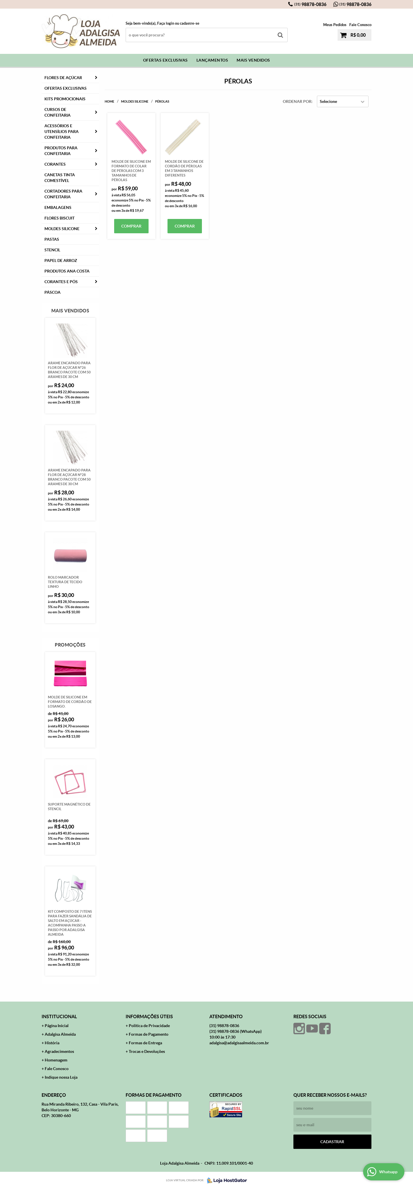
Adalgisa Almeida (60, 1034)
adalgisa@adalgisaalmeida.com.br (239, 1043)
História (52, 1043)
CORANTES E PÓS (61, 281)
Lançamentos (212, 60)
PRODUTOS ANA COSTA (66, 271)
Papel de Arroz (60, 260)
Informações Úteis (149, 1016)
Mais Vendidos (253, 60)
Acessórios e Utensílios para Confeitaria (61, 132)
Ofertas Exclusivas (165, 60)
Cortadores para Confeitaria (63, 194)
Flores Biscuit (59, 218)
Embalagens (57, 207)
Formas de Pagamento (148, 1034)
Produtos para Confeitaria (60, 151)
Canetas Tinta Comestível (59, 178)
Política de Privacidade (149, 1025)
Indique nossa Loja (61, 1077)
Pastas (51, 239)
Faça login (165, 23)
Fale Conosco (360, 25)
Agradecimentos (59, 1051)
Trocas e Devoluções (147, 1051)
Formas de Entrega (145, 1043)
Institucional (59, 1016)
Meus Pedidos (334, 25)
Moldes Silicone (61, 228)
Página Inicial (57, 1025)
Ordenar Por (297, 101)
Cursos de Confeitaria (57, 112)
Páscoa (52, 292)
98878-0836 (310, 4)
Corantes (55, 164)
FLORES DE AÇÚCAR (63, 77)
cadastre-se (189, 23)
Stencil (52, 250)
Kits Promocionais (64, 99)
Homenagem (56, 1060)
